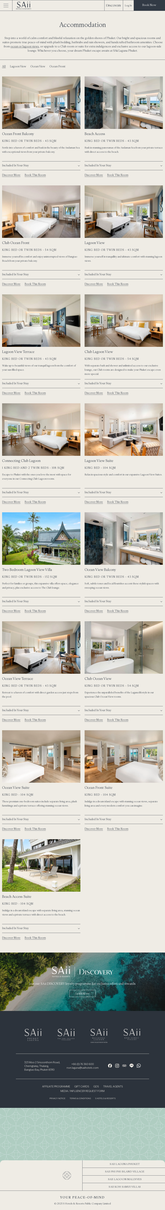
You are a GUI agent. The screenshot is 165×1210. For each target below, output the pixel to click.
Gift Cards (81, 1086)
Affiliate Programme (56, 1086)
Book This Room (35, 175)
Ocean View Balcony (100, 569)
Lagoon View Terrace (18, 351)
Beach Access (95, 133)
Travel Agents (113, 1086)
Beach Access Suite (16, 896)
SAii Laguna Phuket (125, 1164)
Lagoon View (18, 66)
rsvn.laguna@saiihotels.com (83, 1068)
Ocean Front (57, 66)
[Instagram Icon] (117, 1066)
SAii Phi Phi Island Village (125, 1171)
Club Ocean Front (15, 242)
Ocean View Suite (15, 787)
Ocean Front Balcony (18, 133)
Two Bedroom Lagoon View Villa (27, 569)
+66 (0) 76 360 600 (82, 1064)
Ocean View (37, 66)
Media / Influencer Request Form (82, 1091)
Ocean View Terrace (17, 678)
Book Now (149, 5)
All (4, 66)
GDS (96, 1086)
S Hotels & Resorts (105, 1099)
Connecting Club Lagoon (21, 460)
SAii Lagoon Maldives (125, 1179)
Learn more (83, 993)
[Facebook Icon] (110, 1066)
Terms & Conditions (80, 1099)
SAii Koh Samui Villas (125, 1186)
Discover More (11, 175)
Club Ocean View (98, 678)
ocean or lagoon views (24, 46)
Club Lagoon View (99, 351)
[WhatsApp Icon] (139, 1066)
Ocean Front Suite (98, 787)
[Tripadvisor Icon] (124, 1066)
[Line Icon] (132, 1066)
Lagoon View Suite (99, 460)
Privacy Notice (57, 1099)
